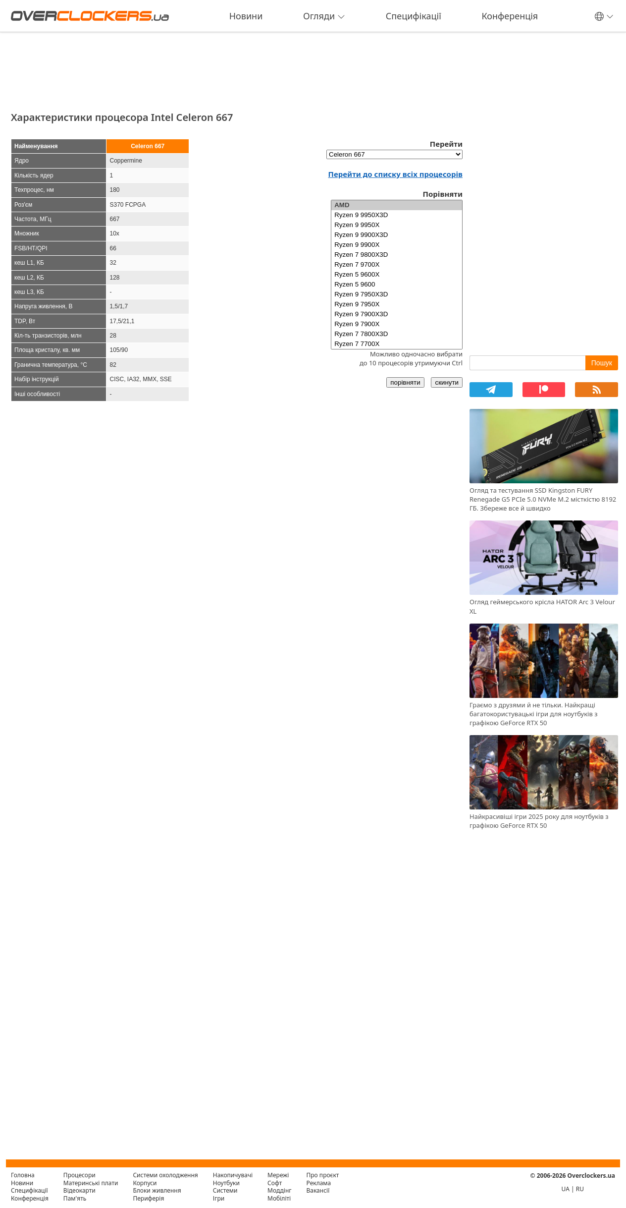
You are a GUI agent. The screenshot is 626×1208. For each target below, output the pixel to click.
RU (580, 1189)
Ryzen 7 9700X (396, 265)
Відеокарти (79, 1190)
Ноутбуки (226, 1183)
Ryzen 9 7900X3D (396, 314)
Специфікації (413, 16)
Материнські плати (90, 1183)
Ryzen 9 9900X (396, 245)
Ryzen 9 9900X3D (396, 235)
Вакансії (318, 1190)
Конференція (509, 16)
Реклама (319, 1183)
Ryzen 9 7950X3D (396, 294)
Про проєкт (323, 1175)
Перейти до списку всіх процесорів (395, 174)
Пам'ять (74, 1198)
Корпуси (144, 1183)
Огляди (324, 16)
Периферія (148, 1198)
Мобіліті (279, 1198)
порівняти (405, 382)
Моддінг (279, 1190)
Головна (23, 1175)
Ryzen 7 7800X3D (396, 334)
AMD (396, 205)
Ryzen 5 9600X (396, 275)
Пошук (601, 363)
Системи (225, 1190)
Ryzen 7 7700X (396, 344)
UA (566, 1189)
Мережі (278, 1175)
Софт (274, 1183)
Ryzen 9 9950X (396, 225)
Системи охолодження (165, 1175)
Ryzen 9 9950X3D (396, 215)
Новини (246, 16)
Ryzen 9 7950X (396, 304)
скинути (447, 382)
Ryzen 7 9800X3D (396, 255)
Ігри (218, 1198)
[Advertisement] (236, 68)
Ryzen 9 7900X (396, 324)
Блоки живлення (157, 1190)
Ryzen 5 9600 (396, 284)
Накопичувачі (233, 1175)
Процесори (79, 1175)
